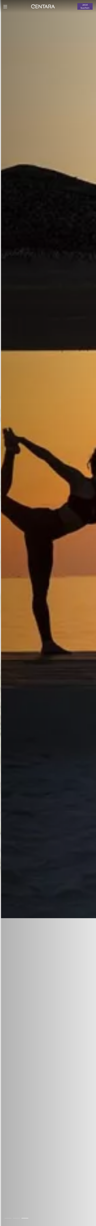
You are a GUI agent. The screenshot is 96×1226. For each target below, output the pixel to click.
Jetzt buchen (85, 6)
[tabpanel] (48, 613)
